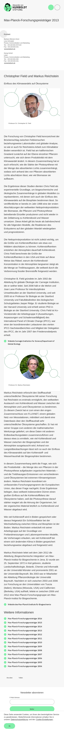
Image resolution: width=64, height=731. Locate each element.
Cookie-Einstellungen (44, 719)
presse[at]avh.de (9, 49)
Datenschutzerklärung (19, 719)
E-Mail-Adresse (15, 697)
